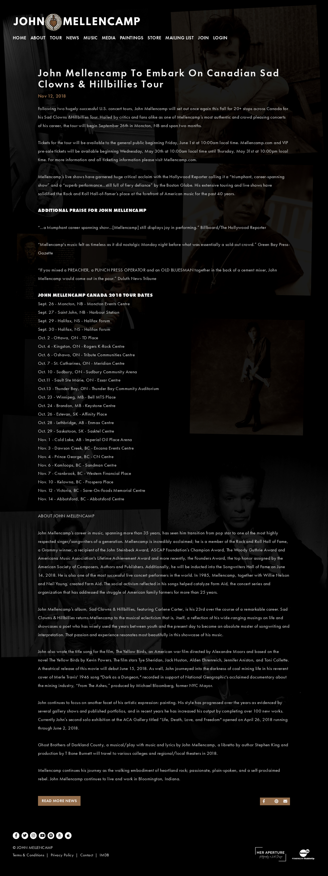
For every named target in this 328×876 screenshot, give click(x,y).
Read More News (59, 800)
